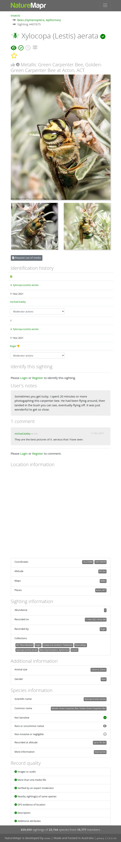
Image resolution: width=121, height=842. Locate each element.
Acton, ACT (101, 590)
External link (100, 752)
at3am (47, 838)
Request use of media (26, 257)
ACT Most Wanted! (24, 645)
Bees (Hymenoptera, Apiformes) (39, 20)
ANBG (103, 580)
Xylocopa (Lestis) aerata (26, 285)
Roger (13, 346)
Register (37, 378)
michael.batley (18, 301)
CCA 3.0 (112, 838)
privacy (100, 838)
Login (24, 378)
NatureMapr (80, 645)
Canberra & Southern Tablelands (58, 645)
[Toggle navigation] (105, 5)
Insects (15, 15)
